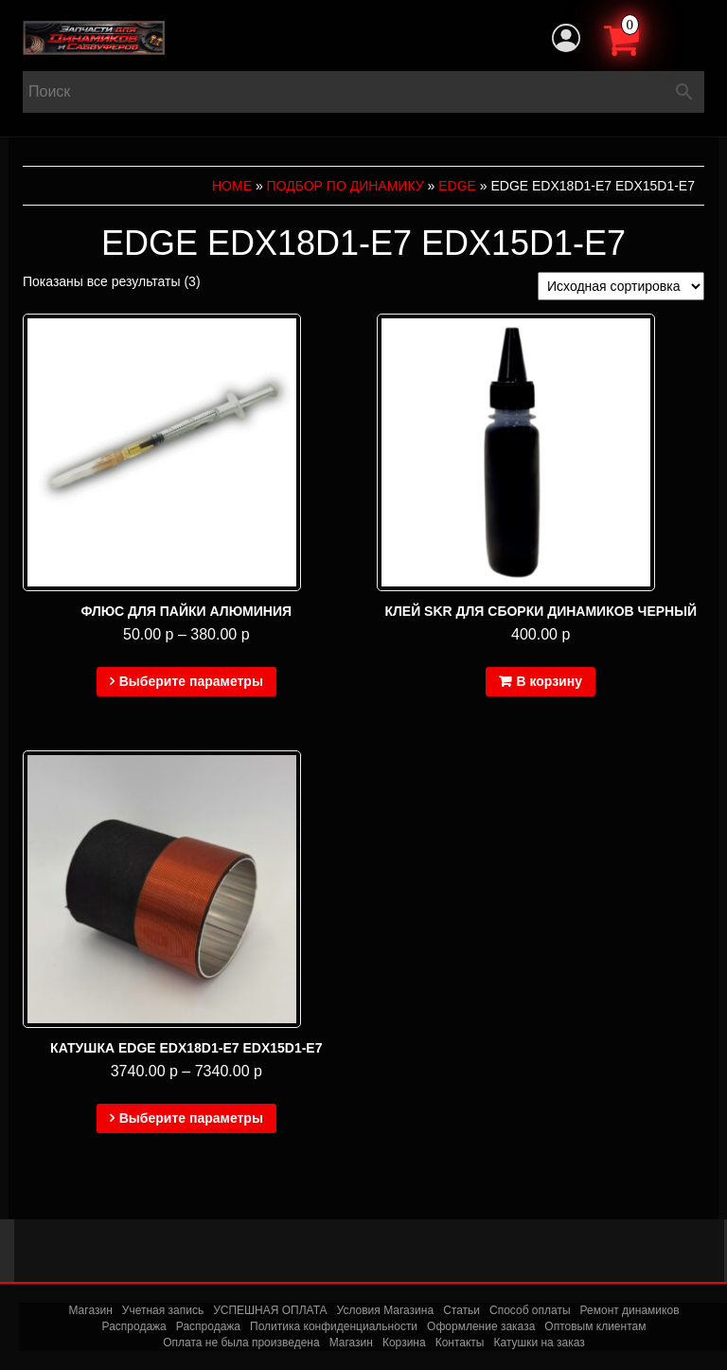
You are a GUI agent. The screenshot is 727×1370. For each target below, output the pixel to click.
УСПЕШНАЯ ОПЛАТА (270, 1310)
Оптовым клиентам (595, 1326)
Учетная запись (163, 1310)
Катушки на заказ (538, 1342)
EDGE (457, 185)
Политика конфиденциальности (333, 1326)
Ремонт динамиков (630, 1310)
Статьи (461, 1310)
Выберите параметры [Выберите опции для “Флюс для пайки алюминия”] (191, 681)
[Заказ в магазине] (621, 286)
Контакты (460, 1342)
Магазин (90, 1310)
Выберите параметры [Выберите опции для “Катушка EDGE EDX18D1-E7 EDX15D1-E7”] (191, 1118)
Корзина (404, 1342)
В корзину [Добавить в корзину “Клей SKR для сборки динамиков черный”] (549, 681)
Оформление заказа (481, 1326)
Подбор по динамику (345, 185)
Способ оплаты (530, 1310)
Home (232, 185)
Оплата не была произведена (241, 1342)
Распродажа (134, 1326)
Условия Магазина (385, 1310)
